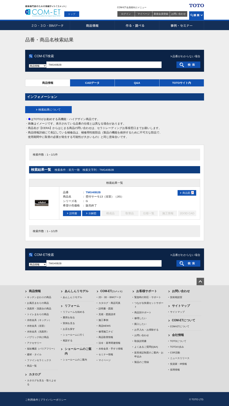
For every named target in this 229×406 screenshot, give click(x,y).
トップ (71, 14)
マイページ (144, 13)
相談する (67, 340)
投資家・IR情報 (178, 364)
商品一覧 (32, 365)
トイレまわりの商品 (38, 314)
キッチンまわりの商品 (39, 297)
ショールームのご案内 (75, 359)
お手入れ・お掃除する (146, 329)
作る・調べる (137, 25)
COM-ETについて (183, 320)
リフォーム (72, 305)
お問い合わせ (178, 13)
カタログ (35, 374)
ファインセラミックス (39, 360)
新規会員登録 (161, 13)
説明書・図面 (106, 308)
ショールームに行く (74, 334)
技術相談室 (176, 297)
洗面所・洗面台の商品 (39, 308)
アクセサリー (34, 343)
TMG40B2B (93, 192)
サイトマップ (181, 305)
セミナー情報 (106, 354)
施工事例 (103, 320)
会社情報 (178, 335)
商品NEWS (105, 325)
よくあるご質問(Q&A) (146, 346)
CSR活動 (175, 352)
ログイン (126, 13)
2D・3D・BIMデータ (47, 25)
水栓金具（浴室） (36, 325)
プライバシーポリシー (53, 399)
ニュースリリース (179, 358)
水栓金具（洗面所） (38, 331)
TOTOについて (178, 341)
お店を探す (69, 329)
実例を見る (69, 323)
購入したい (140, 324)
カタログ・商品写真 (109, 303)
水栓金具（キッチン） (39, 320)
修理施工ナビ (106, 331)
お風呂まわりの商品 (38, 303)
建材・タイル (34, 354)
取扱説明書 (140, 341)
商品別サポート (142, 312)
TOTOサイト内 (181, 82)
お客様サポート (146, 291)
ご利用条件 (31, 399)
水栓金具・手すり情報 (111, 348)
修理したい (140, 318)
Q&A (137, 82)
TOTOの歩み (177, 346)
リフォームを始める (74, 311)
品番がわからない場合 (186, 56)
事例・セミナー (181, 25)
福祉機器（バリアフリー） (41, 348)
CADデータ (92, 82)
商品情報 (92, 25)
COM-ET (111, 291)
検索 (196, 15)
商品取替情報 (106, 337)
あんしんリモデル (77, 291)
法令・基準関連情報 (109, 343)
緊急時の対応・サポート (147, 297)
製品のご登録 (141, 362)
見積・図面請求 (107, 314)
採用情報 (175, 369)
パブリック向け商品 (38, 337)
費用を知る (69, 317)
